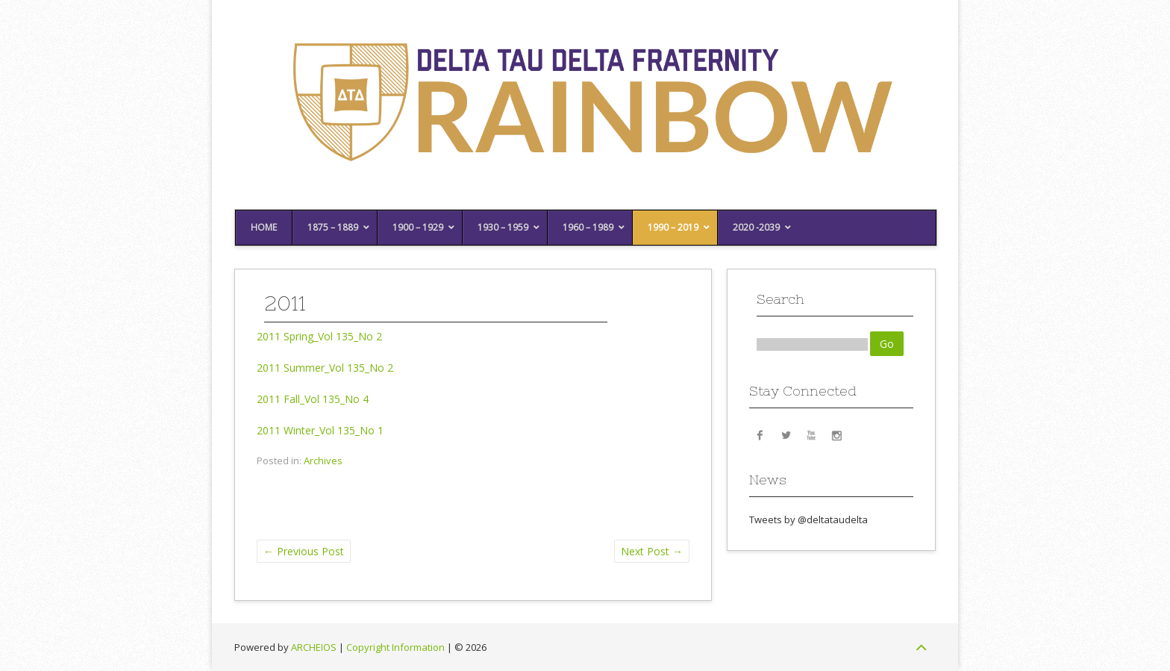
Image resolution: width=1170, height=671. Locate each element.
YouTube (811, 434)
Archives (323, 460)
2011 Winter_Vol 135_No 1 (320, 430)
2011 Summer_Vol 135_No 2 (325, 368)
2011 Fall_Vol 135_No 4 (313, 399)
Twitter (786, 434)
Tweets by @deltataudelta (808, 519)
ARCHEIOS (314, 647)
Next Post (652, 551)
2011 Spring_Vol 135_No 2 (319, 336)
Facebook (760, 434)
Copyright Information (395, 647)
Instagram (836, 434)
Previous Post (303, 551)
